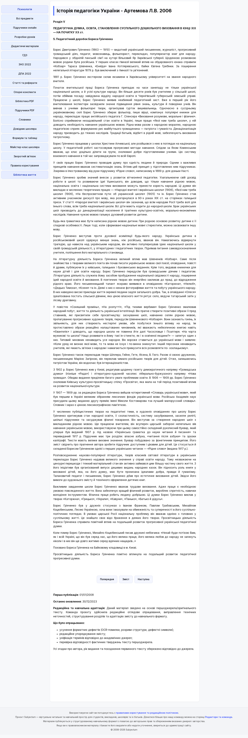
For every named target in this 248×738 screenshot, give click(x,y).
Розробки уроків (25, 36)
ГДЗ (24, 55)
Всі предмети (24, 18)
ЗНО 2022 (25, 64)
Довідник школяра (24, 128)
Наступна (143, 579)
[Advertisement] (24, 227)
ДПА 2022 (24, 73)
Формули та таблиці (24, 138)
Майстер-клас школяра (24, 147)
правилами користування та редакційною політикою (147, 712)
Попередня (107, 579)
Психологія (25, 9)
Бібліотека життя (24, 174)
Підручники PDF (24, 110)
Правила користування (25, 165)
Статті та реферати (25, 82)
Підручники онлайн (24, 27)
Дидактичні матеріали (25, 46)
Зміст (125, 579)
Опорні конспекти (25, 92)
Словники (25, 119)
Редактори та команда (218, 717)
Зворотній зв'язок (25, 156)
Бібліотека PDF (25, 101)
